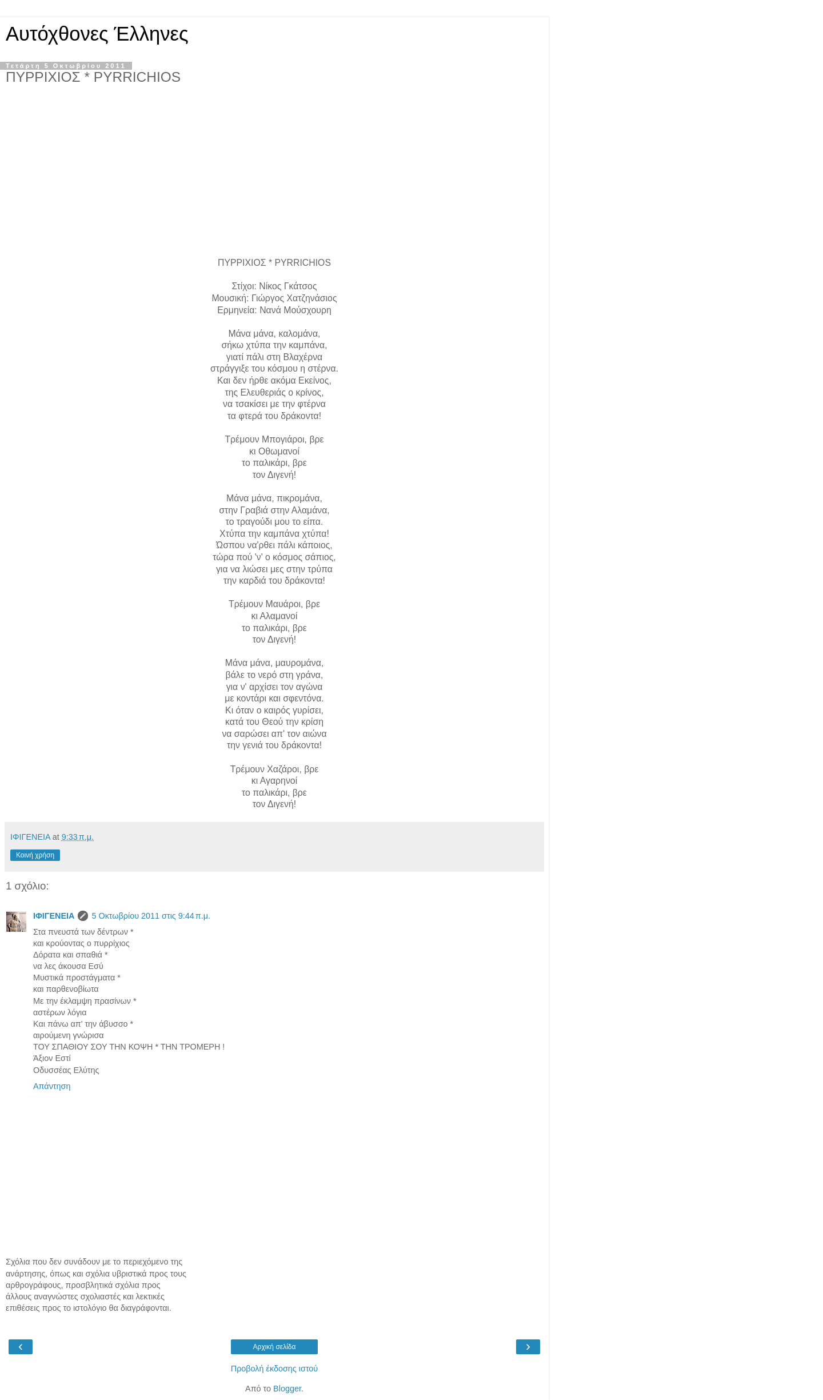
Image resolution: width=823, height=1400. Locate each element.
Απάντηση (51, 1086)
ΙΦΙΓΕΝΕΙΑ (53, 915)
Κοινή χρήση (35, 855)
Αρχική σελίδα (274, 1347)
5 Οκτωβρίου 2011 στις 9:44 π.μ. (150, 915)
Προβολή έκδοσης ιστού (274, 1368)
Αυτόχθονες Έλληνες (97, 34)
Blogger (287, 1388)
